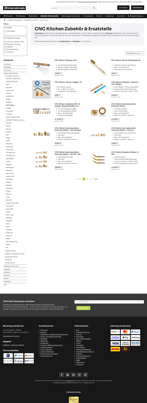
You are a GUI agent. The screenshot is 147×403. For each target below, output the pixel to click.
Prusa (8, 197)
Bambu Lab (10, 90)
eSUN (8, 141)
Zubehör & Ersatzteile (15, 20)
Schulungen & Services (11, 266)
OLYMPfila (9, 179)
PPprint (8, 191)
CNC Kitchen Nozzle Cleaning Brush (125, 60)
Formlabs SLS (10, 155)
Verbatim (9, 221)
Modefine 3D (10, 176)
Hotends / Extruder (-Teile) (15, 42)
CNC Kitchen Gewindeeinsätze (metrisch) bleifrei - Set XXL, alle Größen (67, 153)
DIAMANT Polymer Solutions (15, 120)
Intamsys (9, 236)
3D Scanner (7, 70)
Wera (8, 224)
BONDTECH (10, 96)
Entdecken (7, 272)
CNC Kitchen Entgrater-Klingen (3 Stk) (124, 153)
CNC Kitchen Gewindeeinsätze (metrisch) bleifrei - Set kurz (123, 129)
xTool (7, 227)
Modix (8, 238)
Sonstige (9, 230)
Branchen (7, 275)
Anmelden (123, 8)
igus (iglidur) (10, 158)
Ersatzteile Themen (11, 257)
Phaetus (8, 182)
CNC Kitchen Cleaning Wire (66, 60)
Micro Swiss (10, 173)
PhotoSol (9, 185)
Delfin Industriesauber (13, 117)
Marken (6, 278)
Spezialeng (7, 281)
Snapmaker (9, 209)
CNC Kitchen (11, 31)
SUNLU (8, 212)
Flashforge (9, 147)
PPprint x (9, 194)
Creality (8, 108)
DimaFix (8, 123)
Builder (8, 99)
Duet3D (8, 132)
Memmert (9, 170)
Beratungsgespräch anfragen (87, 2)
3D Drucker (7, 64)
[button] (134, 53)
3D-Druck (109, 33)
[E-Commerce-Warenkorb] (137, 7)
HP (7, 247)
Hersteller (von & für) (31, 20)
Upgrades (10, 47)
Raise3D (9, 200)
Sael (5, 284)
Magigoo (9, 164)
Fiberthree (9, 144)
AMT (7, 84)
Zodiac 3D (9, 233)
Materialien (7, 67)
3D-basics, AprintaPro (13, 78)
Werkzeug (10, 52)
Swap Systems (10, 263)
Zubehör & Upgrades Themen (14, 254)
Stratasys (8, 260)
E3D (7, 135)
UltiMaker (9, 218)
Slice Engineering (11, 241)
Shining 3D (9, 206)
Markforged (10, 167)
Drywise (8, 129)
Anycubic (9, 87)
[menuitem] (135, 16)
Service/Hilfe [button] (138, 2)
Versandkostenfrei (62, 2)
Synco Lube (10, 215)
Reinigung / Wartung (13, 44)
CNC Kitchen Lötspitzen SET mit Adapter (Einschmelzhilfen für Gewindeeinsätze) (67, 105)
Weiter (96, 179)
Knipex (8, 161)
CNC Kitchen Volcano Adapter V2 (68, 82)
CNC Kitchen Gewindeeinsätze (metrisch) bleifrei (123, 105)
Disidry (8, 126)
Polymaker (9, 188)
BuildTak (9, 102)
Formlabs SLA (10, 153)
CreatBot (9, 114)
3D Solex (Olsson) (12, 81)
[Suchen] (94, 8)
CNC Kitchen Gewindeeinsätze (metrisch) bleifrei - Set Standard (68, 129)
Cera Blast (9, 111)
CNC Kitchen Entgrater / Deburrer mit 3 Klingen (125, 83)
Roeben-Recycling (12, 203)
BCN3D (8, 93)
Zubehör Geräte (10, 251)
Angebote (7, 269)
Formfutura (9, 150)
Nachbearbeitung (12, 49)
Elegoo (8, 138)
